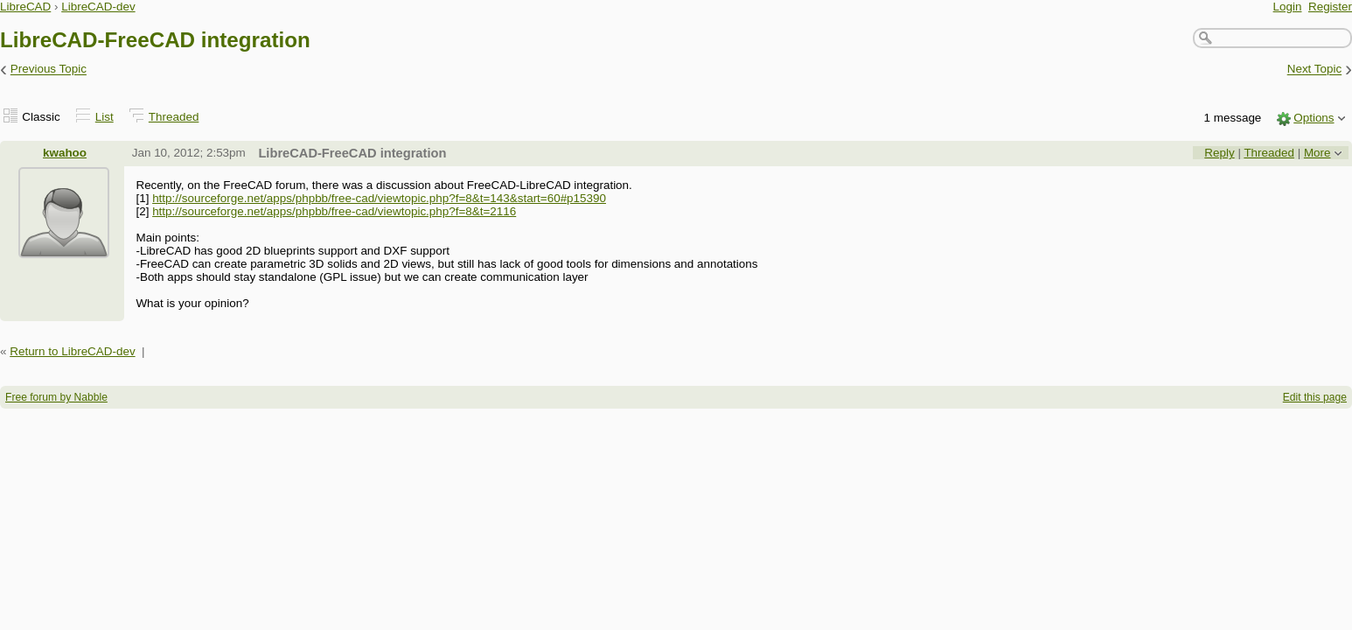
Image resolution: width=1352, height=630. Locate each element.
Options (1313, 117)
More (1317, 152)
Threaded (174, 116)
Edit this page (1315, 397)
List (104, 116)
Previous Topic (48, 69)
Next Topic (1314, 69)
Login (1287, 6)
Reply (1219, 152)
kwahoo (65, 152)
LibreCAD (25, 6)
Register (1330, 6)
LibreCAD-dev (98, 6)
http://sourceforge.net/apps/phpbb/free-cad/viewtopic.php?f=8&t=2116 (334, 211)
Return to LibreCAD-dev (72, 351)
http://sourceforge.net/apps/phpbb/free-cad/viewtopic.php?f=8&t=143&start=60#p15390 (379, 198)
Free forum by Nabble (56, 397)
